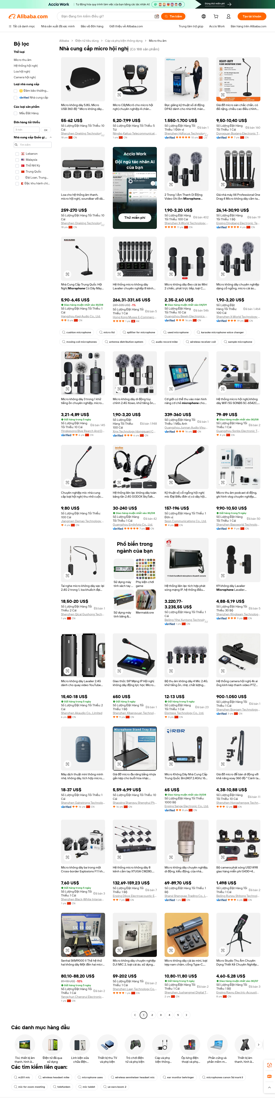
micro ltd (107, 332)
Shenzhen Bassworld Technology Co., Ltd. (238, 524)
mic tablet (86, 1087)
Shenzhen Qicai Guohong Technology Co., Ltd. (83, 614)
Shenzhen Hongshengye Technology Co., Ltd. (238, 802)
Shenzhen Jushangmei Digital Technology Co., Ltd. (187, 992)
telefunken (61, 1087)
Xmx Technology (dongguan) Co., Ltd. (135, 431)
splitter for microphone (139, 332)
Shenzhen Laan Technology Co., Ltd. (135, 989)
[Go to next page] (186, 1015)
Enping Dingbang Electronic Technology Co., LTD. (238, 223)
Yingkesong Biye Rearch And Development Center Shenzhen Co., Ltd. (83, 431)
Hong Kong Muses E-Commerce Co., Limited (135, 317)
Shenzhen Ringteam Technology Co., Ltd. (238, 614)
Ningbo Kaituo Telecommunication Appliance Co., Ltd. (135, 133)
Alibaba (64, 40)
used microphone (176, 332)
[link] (269, 1065)
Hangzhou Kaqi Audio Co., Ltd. (81, 316)
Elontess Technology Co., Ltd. (184, 713)
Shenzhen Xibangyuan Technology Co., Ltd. (135, 713)
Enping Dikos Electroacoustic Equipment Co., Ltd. (135, 896)
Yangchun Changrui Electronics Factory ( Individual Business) (83, 996)
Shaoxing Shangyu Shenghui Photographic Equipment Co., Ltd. (135, 802)
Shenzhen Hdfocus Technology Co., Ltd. (187, 133)
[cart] (217, 17)
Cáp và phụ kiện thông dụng (123, 40)
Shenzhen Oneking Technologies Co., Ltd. (83, 133)
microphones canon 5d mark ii (222, 1077)
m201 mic (22, 1077)
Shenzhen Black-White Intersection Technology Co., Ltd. (83, 899)
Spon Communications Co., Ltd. (185, 521)
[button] (269, 1087)
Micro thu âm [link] (158, 40)
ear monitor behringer (178, 1077)
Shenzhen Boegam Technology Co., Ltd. (238, 709)
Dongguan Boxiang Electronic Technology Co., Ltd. (238, 133)
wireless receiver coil (201, 342)
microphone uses (90, 1077)
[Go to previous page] (135, 1015)
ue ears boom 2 (114, 1087)
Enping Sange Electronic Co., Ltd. (187, 806)
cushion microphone (76, 332)
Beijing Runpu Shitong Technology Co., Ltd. (238, 896)
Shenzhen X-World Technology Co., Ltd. (187, 223)
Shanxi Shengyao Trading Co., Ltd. (187, 896)
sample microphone (238, 342)
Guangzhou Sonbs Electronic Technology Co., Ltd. (238, 431)
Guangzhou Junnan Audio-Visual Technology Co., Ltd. (187, 427)
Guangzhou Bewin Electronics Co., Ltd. (187, 316)
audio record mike (164, 342)
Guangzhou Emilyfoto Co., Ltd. (133, 524)
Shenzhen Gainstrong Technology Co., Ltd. (83, 802)
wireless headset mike (53, 1077)
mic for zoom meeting (29, 1087)
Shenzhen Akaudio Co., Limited (81, 713)
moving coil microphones (79, 342)
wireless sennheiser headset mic (133, 1077)
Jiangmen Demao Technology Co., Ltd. (83, 521)
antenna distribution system (124, 342)
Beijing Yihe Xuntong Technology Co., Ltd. (187, 620)
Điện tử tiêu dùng (87, 40)
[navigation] (32, 528)
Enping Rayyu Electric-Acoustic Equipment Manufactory (238, 992)
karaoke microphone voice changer (220, 332)
